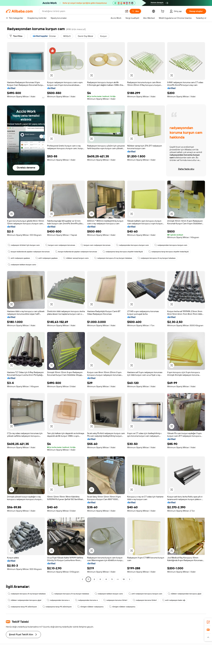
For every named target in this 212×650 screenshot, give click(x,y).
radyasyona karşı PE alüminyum (22, 607)
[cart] (163, 11)
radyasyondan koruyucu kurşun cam (132, 245)
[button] (126, 11)
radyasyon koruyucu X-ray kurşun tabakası (113, 258)
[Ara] (135, 11)
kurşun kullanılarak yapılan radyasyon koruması (29, 251)
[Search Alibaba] (82, 11)
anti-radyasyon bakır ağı (173, 600)
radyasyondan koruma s (58, 600)
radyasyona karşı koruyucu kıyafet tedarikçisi (123, 251)
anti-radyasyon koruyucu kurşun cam (145, 594)
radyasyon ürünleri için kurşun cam (24, 245)
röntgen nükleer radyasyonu (90, 607)
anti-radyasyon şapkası (19, 258)
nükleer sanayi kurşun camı (76, 258)
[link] (208, 622)
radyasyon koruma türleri (115, 600)
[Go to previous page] (82, 579)
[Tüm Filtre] (16, 36)
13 (124, 579)
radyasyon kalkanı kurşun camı (22, 264)
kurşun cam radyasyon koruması (60, 245)
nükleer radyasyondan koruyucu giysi (184, 594)
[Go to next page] (129, 579)
